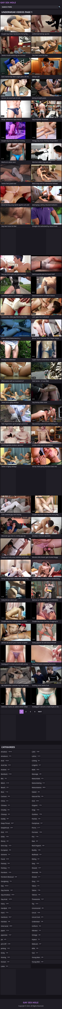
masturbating (38, 782)
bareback (6, 774)
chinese (5, 805)
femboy (5, 867)
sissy (36, 881)
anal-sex (6, 765)
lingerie (36, 765)
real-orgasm (38, 845)
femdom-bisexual (9, 876)
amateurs (6, 756)
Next (40, 712)
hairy (5, 903)
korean (5, 961)
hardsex (6, 921)
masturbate (38, 778)
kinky (5, 952)
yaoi (35, 952)
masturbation (39, 787)
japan (5, 930)
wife (35, 948)
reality (36, 850)
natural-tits (38, 796)
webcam (37, 943)
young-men (38, 961)
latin (36, 751)
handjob (6, 908)
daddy (5, 818)
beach (5, 787)
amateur (6, 751)
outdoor (37, 814)
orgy (36, 809)
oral (35, 800)
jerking (5, 948)
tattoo (36, 890)
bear (5, 791)
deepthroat (7, 827)
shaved (37, 867)
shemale (37, 872)
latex (4, 966)
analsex (5, 769)
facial (5, 858)
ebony (5, 841)
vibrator (36, 930)
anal (5, 760)
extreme (6, 854)
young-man (38, 957)
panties (36, 818)
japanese (6, 934)
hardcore (6, 917)
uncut (36, 912)
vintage (36, 934)
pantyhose (37, 823)
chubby (5, 809)
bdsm (5, 782)
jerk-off (6, 943)
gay (5, 885)
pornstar (37, 832)
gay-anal (6, 899)
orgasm (37, 805)
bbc (4, 778)
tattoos (36, 894)
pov (35, 836)
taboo (36, 885)
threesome (38, 899)
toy (35, 903)
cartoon (5, 796)
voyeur (36, 939)
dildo (5, 836)
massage (37, 774)
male (36, 769)
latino (36, 756)
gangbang (6, 881)
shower (36, 876)
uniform (37, 926)
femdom (6, 872)
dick (4, 832)
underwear (38, 921)
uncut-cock (38, 917)
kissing (5, 957)
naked (36, 791)
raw (35, 841)
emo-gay (6, 845)
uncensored (38, 908)
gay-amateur (8, 894)
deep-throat (7, 823)
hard (5, 912)
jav (4, 939)
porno (36, 827)
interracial (7, 926)
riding (36, 858)
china (5, 800)
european (6, 850)
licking (36, 760)
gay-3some (7, 890)
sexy (35, 863)
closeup (5, 814)
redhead (37, 854)
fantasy (5, 863)
